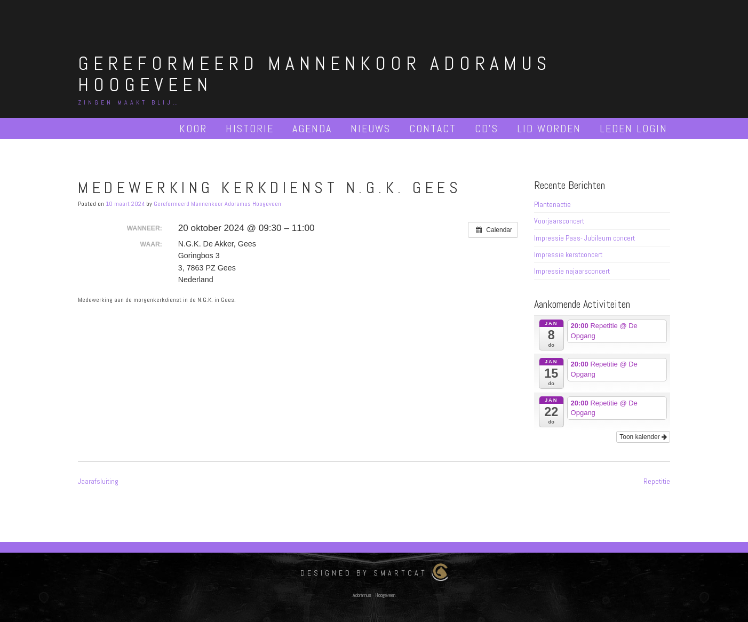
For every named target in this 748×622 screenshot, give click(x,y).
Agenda (312, 128)
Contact (432, 128)
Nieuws (371, 128)
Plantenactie (552, 204)
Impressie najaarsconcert (572, 271)
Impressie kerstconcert (568, 254)
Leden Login (633, 128)
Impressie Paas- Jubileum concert (584, 238)
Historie (250, 128)
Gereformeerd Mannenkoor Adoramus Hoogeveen (314, 74)
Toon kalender (643, 437)
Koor (193, 128)
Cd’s (486, 128)
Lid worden (549, 128)
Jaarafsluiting (98, 481)
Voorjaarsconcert (559, 221)
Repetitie (656, 481)
